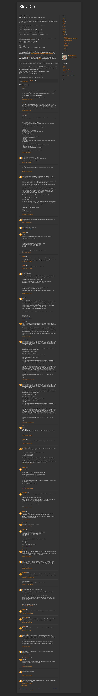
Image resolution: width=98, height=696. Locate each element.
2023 (64, 18)
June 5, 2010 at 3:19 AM (26, 519)
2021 (64, 21)
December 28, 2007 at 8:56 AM (27, 99)
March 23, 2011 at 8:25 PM (27, 622)
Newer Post (22, 688)
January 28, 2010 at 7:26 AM (27, 463)
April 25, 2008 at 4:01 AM (26, 162)
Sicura (64, 65)
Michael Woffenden (26, 657)
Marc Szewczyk (25, 634)
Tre (23, 175)
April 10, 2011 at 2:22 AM (26, 630)
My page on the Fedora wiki (68, 71)
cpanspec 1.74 (66, 43)
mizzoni (23, 296)
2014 (64, 26)
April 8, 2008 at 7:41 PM (26, 110)
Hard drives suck (67, 41)
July (65, 48)
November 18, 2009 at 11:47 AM (28, 379)
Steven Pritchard (72, 55)
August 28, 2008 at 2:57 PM (27, 171)
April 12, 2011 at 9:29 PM (26, 646)
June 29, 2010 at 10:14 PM (27, 546)
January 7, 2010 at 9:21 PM (27, 443)
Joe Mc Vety (24, 102)
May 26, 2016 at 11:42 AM (27, 675)
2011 (64, 29)
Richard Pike (24, 679)
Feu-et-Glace (24, 492)
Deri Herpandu (25, 617)
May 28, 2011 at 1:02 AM (26, 654)
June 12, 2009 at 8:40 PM (27, 293)
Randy (23, 511)
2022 (64, 20)
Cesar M (24, 522)
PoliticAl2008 (24, 114)
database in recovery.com (27, 621)
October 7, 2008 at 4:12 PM (27, 222)
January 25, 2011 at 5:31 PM (27, 613)
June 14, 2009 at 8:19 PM (27, 318)
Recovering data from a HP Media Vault (71, 38)
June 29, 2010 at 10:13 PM (27, 525)
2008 (64, 34)
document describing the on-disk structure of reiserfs (29, 56)
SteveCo (27, 6)
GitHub (64, 66)
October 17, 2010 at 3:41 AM (27, 584)
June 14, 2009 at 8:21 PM (27, 336)
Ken (23, 559)
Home (39, 688)
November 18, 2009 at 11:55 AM (28, 422)
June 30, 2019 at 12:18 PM (27, 683)
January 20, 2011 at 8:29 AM (27, 605)
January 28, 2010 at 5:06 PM (27, 488)
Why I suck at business (68, 40)
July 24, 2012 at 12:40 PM (27, 666)
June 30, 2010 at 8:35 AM (26, 556)
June (65, 50)
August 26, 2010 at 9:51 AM (27, 568)
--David (23, 256)
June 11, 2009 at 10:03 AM (27, 268)
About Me (64, 67)
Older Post (55, 688)
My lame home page (66, 69)
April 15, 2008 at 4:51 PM (26, 152)
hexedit (39, 58)
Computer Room (25, 81)
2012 (64, 28)
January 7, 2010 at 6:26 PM (27, 435)
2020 (64, 23)
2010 (64, 31)
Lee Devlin (24, 87)
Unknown (24, 218)
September (66, 45)
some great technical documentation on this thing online (42, 53)
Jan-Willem (24, 572)
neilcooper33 (24, 447)
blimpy (23, 649)
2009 (64, 32)
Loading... (63, 76)
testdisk (30, 38)
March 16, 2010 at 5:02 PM (27, 507)
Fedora (64, 70)
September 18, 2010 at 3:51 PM (28, 577)
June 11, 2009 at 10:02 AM (27, 261)
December (66, 37)
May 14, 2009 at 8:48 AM (26, 252)
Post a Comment (24, 685)
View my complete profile (72, 57)
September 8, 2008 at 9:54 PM (27, 214)
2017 (64, 24)
